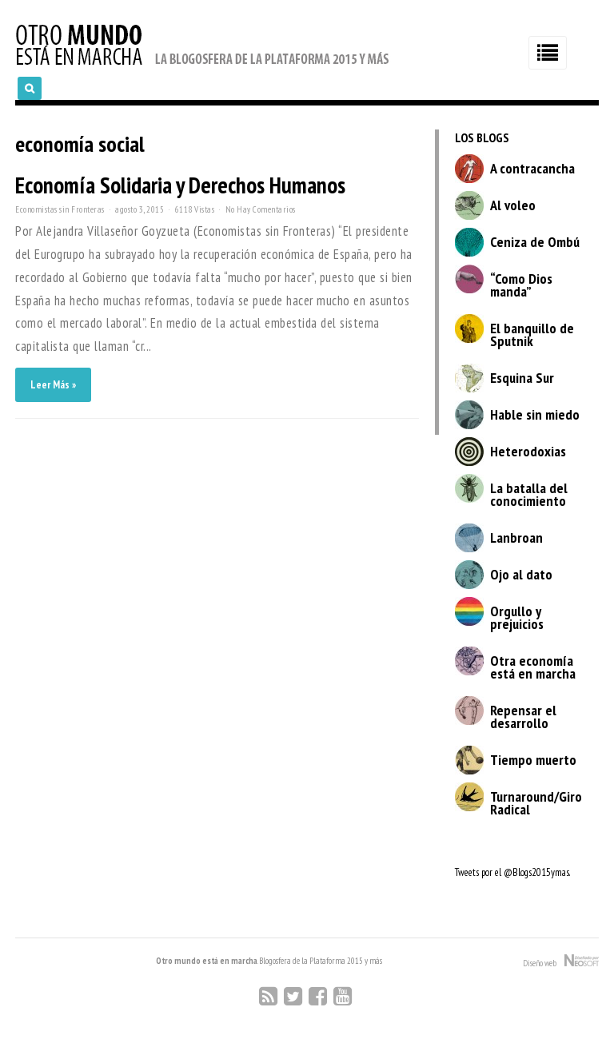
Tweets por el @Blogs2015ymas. (512, 872)
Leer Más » (53, 385)
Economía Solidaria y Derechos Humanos (180, 185)
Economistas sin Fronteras (60, 209)
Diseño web (561, 961)
